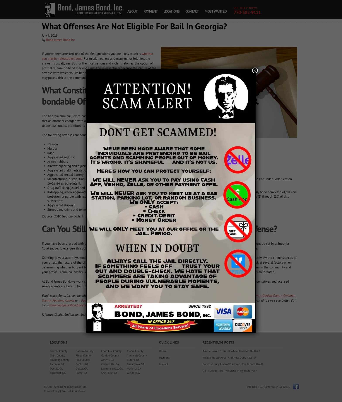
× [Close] (254, 70)
